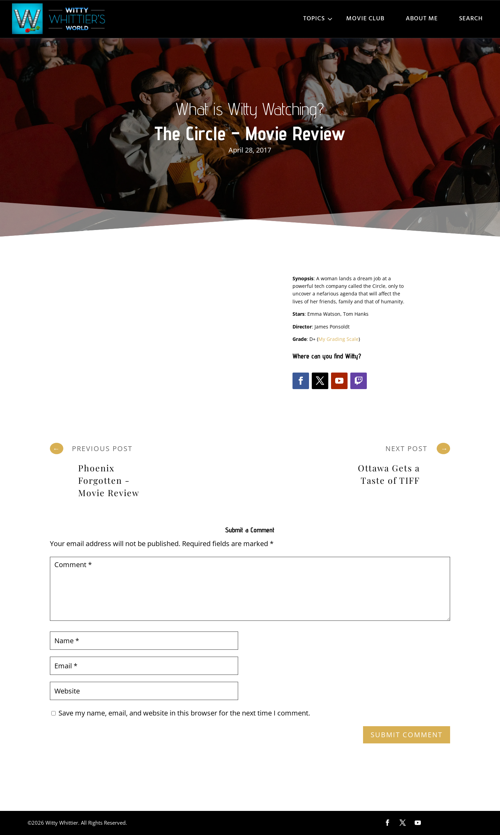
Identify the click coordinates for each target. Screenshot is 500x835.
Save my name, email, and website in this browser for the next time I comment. (184, 713)
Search (471, 19)
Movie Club (365, 19)
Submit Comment (407, 734)
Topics (314, 19)
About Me (422, 19)
